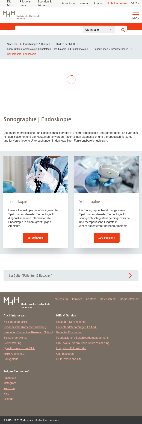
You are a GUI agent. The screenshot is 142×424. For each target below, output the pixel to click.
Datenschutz (108, 299)
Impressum (61, 299)
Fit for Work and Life (69, 359)
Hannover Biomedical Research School (28, 332)
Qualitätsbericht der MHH (19, 348)
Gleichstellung (12, 342)
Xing (6, 393)
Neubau (84, 3)
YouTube (9, 388)
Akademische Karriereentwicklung (25, 327)
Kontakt (91, 299)
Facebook (10, 377)
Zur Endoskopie (35, 237)
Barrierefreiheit (129, 299)
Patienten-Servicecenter (71, 321)
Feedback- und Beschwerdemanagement (82, 337)
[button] (135, 13)
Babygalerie (11, 359)
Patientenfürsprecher (69, 332)
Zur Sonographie (106, 237)
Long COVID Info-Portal (71, 348)
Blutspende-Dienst (15, 337)
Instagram (10, 383)
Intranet (77, 299)
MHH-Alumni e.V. (14, 353)
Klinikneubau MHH (15, 321)
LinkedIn (9, 398)
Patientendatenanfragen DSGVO (76, 327)
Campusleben (65, 353)
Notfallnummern (117, 3)
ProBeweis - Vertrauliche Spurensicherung (82, 342)
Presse (98, 3)
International (67, 3)
